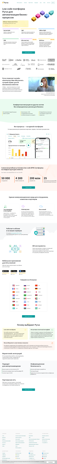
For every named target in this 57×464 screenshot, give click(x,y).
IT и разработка (44, 442)
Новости (3, 439)
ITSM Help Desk (31, 440)
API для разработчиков (6, 458)
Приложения (18, 451)
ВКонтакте (45, 454)
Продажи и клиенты (45, 435)
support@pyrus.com (32, 454)
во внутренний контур (16, 233)
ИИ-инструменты (19, 2)
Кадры (43, 437)
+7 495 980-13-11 (31, 458)
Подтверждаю (50, 462)
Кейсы (44, 2)
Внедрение (36, 2)
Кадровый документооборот (34, 444)
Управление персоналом (33, 442)
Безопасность (4, 460)
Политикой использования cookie (8, 462)
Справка (3, 453)
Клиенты (3, 444)
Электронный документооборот (34, 439)
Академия (3, 456)
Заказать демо (28, 187)
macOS (18, 456)
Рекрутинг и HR (31, 446)
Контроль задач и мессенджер (21, 435)
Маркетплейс (31, 2)
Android (18, 454)
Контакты (48, 2)
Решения (25, 2)
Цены (41, 2)
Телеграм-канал (46, 453)
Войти (53, 2)
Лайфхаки (4, 454)
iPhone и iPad (19, 453)
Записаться (6, 25)
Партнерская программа (6, 440)
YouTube (44, 458)
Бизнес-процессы (18, 437)
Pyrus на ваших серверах (20, 440)
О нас (3, 435)
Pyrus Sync (18, 458)
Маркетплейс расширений (20, 442)
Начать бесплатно (28, 52)
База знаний (18, 439)
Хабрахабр (45, 456)
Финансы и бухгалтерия (46, 439)
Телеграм (31, 453)
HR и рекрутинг (44, 440)
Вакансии (3, 437)
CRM (29, 437)
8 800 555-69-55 (31, 456)
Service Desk (31, 435)
